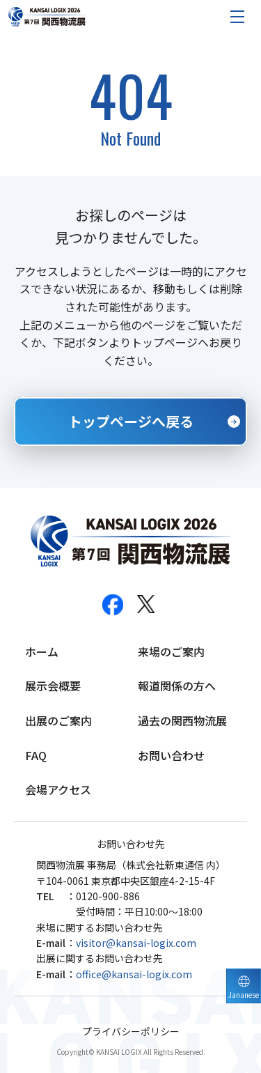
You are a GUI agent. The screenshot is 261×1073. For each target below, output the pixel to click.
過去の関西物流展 (182, 720)
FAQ (36, 755)
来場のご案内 (171, 651)
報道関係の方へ (177, 685)
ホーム (41, 651)
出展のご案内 (58, 720)
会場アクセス (58, 789)
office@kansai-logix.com (134, 974)
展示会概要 (53, 685)
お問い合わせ (171, 755)
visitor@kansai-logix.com (136, 943)
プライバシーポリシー (131, 1031)
